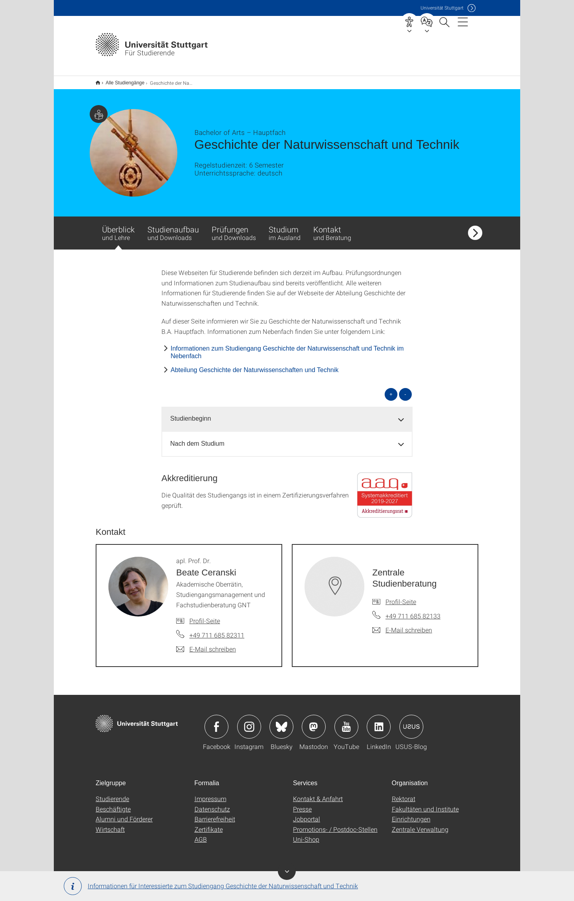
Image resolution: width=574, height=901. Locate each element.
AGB (201, 834)
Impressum (210, 793)
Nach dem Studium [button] (197, 438)
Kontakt (332, 227)
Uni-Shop (306, 834)
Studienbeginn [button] (190, 413)
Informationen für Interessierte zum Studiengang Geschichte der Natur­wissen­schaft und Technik (211, 886)
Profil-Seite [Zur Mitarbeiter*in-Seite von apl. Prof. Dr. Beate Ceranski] (204, 615)
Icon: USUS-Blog (411, 721)
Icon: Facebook (216, 721)
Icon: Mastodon (314, 721)
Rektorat (403, 793)
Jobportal (306, 813)
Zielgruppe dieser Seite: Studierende (99, 109)
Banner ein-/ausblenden (287, 871)
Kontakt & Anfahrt (318, 793)
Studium (285, 227)
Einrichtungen (411, 813)
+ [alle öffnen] (391, 389)
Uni (442, 8)
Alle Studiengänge (120, 80)
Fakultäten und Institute (425, 804)
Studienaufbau (173, 227)
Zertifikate (209, 824)
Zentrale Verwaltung (420, 824)
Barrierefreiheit (215, 813)
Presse (302, 804)
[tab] (287, 414)
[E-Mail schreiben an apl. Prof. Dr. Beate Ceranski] (206, 644)
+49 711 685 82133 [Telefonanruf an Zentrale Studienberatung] (412, 611)
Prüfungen (234, 227)
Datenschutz (212, 804)
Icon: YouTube (346, 721)
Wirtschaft (110, 824)
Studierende (112, 793)
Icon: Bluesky (281, 721)
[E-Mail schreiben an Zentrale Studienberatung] (402, 625)
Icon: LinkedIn (379, 721)
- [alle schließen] (405, 389)
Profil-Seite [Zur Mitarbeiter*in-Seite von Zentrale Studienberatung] (400, 596)
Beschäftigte (113, 804)
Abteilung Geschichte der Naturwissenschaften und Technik (254, 364)
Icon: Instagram (249, 721)
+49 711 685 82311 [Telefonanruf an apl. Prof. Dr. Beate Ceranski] (216, 630)
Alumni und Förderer (124, 813)
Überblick (118, 231)
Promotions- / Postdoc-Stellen (335, 824)
